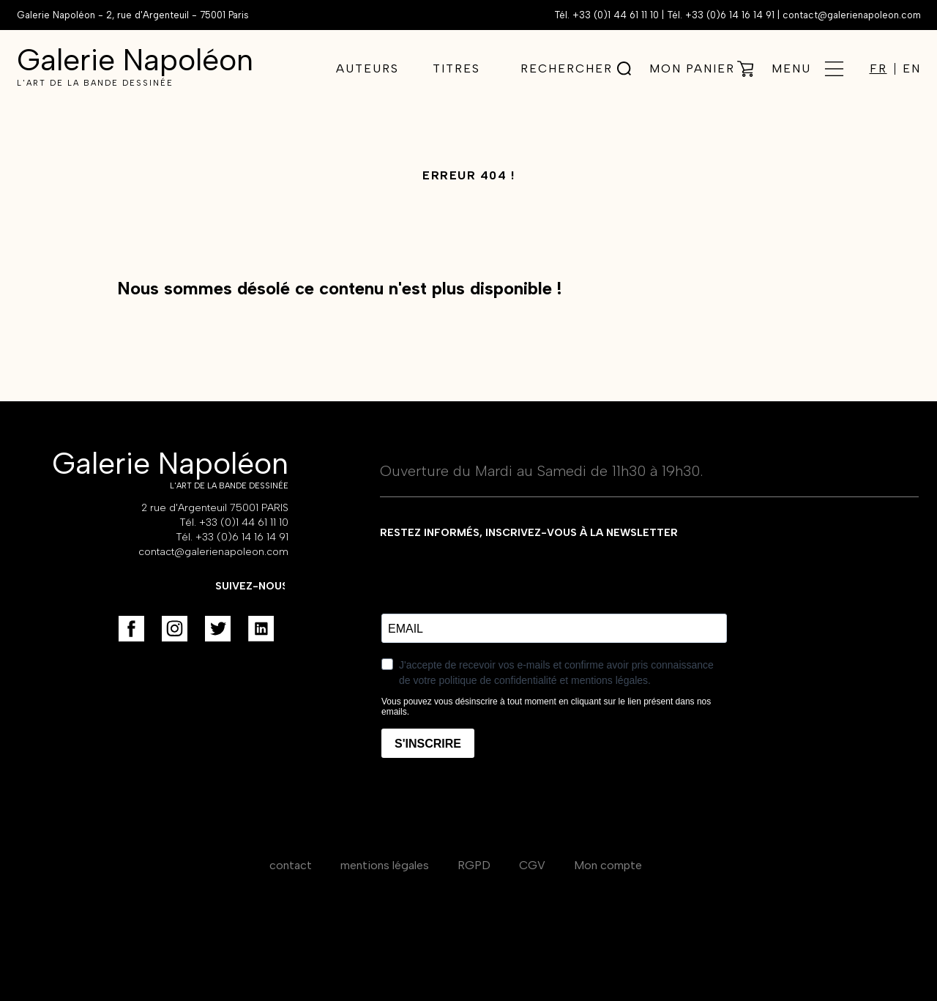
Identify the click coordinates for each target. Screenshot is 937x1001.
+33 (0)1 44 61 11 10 (615, 15)
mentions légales (384, 865)
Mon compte (608, 865)
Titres (456, 68)
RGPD (474, 865)
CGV (532, 865)
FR (878, 69)
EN (912, 69)
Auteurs (367, 68)
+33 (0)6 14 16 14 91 (729, 15)
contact (290, 865)
